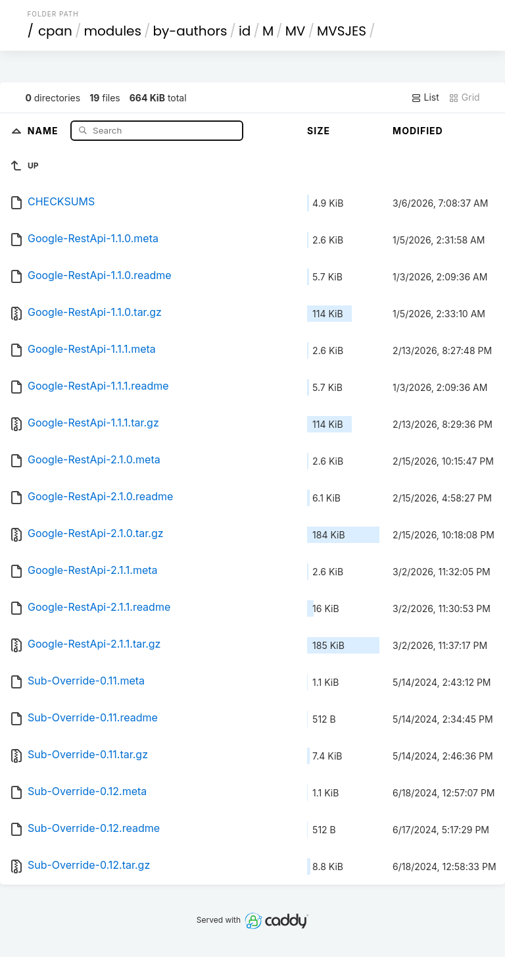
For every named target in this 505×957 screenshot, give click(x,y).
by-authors (190, 31)
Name (44, 130)
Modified (418, 130)
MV (295, 31)
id (245, 31)
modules (112, 31)
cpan (55, 31)
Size (318, 130)
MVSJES (341, 31)
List (425, 97)
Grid (464, 97)
